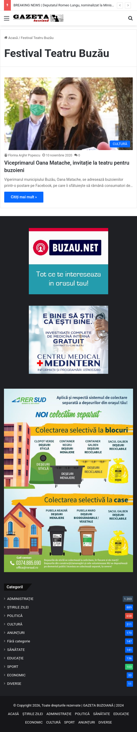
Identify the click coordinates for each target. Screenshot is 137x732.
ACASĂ (13, 714)
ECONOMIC (16, 675)
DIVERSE (14, 683)
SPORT (12, 666)
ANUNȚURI (16, 632)
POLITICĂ (14, 615)
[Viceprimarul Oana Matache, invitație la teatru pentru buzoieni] (68, 113)
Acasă (11, 38)
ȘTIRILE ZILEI (18, 607)
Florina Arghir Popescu (24, 155)
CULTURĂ (14, 624)
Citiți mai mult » (24, 197)
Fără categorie (18, 641)
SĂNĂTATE (16, 649)
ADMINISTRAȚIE (20, 599)
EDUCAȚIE (15, 658)
